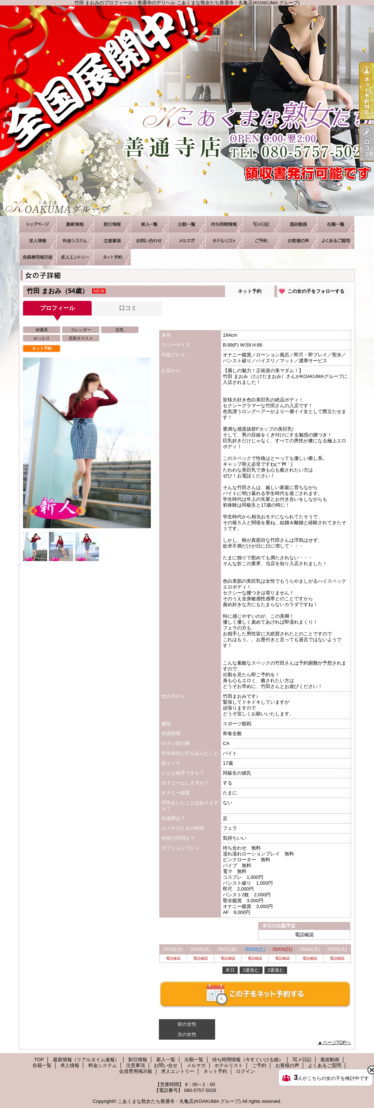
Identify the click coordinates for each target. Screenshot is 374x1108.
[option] (87, 443)
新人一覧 (149, 224)
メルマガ (186, 240)
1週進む (251, 970)
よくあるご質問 (335, 240)
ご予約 (261, 240)
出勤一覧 (186, 224)
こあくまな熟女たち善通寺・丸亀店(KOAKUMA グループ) (179, 1101)
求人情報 (37, 240)
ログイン (245, 1071)
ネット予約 (112, 257)
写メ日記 (261, 224)
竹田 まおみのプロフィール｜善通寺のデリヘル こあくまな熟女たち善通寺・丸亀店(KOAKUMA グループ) (187, 110)
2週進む (275, 970)
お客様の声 (298, 240)
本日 (230, 970)
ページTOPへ (337, 1042)
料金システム (75, 240)
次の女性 (187, 1034)
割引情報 (112, 224)
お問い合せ (149, 240)
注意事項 (112, 240)
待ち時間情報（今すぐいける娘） (224, 224)
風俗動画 (298, 224)
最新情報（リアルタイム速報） (75, 224)
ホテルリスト (224, 240)
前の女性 (187, 1024)
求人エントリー (75, 257)
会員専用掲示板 (37, 257)
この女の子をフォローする (315, 291)
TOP (37, 224)
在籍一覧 (335, 224)
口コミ (128, 308)
